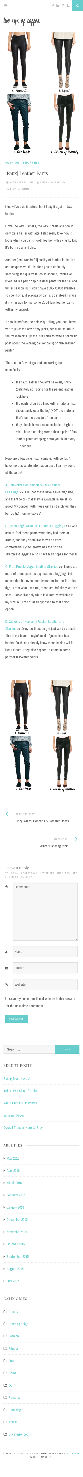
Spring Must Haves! (17, 1078)
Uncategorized (18, 1434)
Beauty (13, 1311)
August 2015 (15, 1268)
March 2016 (14, 1182)
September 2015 (18, 1256)
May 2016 (13, 1158)
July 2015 (13, 1280)
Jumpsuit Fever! (14, 1115)
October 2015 (16, 1244)
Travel (13, 1422)
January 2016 (15, 1207)
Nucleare (73, 1453)
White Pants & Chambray (20, 1102)
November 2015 (17, 1231)
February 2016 (16, 1195)
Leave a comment (21, 189)
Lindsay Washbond (52, 182)
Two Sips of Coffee (41, 22)
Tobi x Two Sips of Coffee (21, 1090)
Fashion (12, 162)
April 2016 (13, 1170)
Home (13, 1373)
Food (12, 1360)
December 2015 (17, 1219)
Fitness (14, 1348)
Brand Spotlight (19, 1323)
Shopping (31, 162)
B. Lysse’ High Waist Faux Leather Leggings (35, 525)
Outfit (12, 1385)
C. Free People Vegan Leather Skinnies (31, 566)
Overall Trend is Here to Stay (23, 1127)
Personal (14, 1397)
